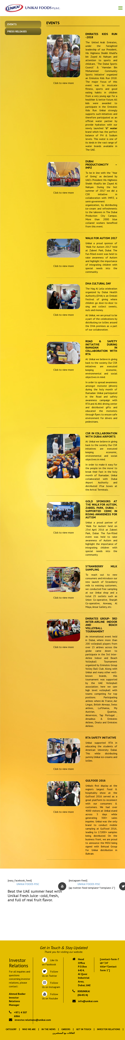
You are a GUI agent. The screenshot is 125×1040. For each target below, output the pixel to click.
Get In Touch (83, 1029)
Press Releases (17, 31)
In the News (49, 1029)
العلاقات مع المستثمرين (63, 1033)
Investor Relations (108, 1029)
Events (12, 24)
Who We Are (29, 1029)
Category (11, 1029)
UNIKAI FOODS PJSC (27, 884)
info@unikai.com (88, 1001)
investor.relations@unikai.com (33, 1019)
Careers (65, 1029)
